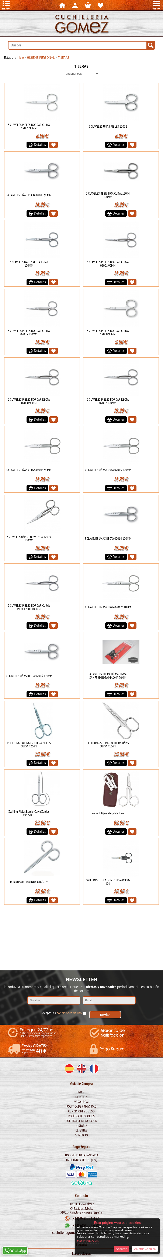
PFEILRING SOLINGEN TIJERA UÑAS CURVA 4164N (108, 744)
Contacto (81, 1135)
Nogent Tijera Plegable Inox (107, 813)
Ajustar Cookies (145, 1249)
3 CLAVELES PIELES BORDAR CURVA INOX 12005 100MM (29, 607)
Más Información (88, 1241)
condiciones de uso (69, 1013)
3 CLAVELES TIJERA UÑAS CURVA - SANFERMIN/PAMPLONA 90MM (108, 676)
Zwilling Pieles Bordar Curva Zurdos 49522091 (28, 813)
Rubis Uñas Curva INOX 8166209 (29, 882)
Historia (81, 1125)
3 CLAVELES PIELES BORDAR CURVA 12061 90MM (29, 126)
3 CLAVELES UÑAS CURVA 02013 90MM (28, 470)
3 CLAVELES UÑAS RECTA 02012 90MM (28, 195)
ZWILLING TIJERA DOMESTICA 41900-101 (108, 882)
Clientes (81, 1130)
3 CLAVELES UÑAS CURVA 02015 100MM (107, 470)
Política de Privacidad (81, 1106)
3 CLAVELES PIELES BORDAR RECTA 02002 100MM (108, 401)
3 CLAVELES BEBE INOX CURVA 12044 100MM (108, 195)
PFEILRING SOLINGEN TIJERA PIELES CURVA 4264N (29, 744)
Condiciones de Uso (81, 1111)
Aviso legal (81, 1102)
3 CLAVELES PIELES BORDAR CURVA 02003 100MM (29, 332)
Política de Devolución (81, 1121)
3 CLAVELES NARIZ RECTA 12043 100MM (29, 264)
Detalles (81, 1097)
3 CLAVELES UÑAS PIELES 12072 (108, 126)
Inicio (81, 1092)
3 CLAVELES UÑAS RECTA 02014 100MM (107, 538)
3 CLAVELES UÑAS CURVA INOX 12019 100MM (29, 538)
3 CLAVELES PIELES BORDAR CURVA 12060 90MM (108, 332)
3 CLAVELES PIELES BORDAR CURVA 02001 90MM (108, 264)
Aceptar (121, 1249)
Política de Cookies (81, 1116)
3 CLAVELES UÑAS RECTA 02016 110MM (29, 676)
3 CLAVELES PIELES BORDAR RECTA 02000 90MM (29, 401)
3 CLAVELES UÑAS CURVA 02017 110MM (107, 607)
